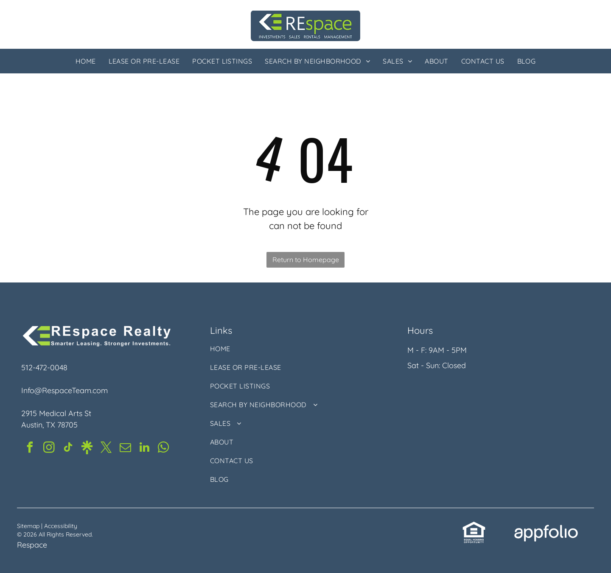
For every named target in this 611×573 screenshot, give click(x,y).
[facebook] (29, 448)
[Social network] (86, 448)
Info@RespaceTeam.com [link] (64, 390)
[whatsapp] (163, 448)
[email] (125, 448)
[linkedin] (144, 448)
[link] (474, 526)
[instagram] (48, 448)
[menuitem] (85, 61)
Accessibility (60, 526)
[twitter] (106, 448)
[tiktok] (67, 448)
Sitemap (28, 526)
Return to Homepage (305, 259)
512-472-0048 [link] (44, 367)
